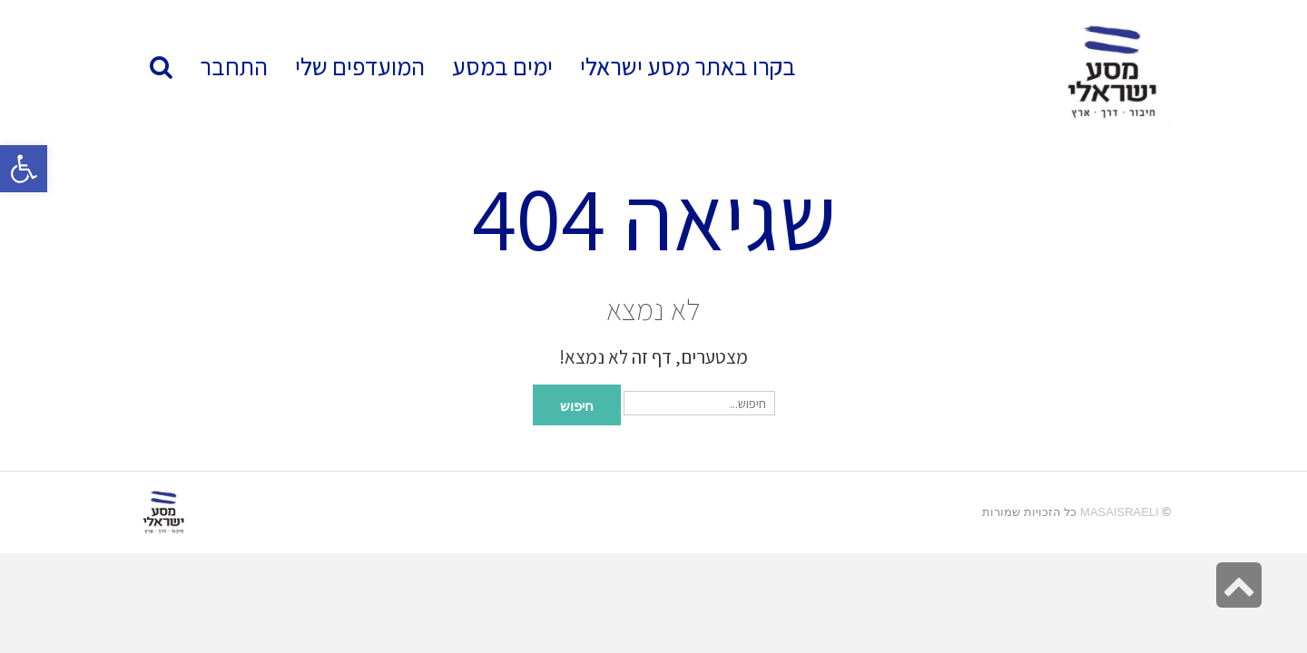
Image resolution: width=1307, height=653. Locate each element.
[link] (359, 66)
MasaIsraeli (1119, 512)
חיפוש (577, 404)
